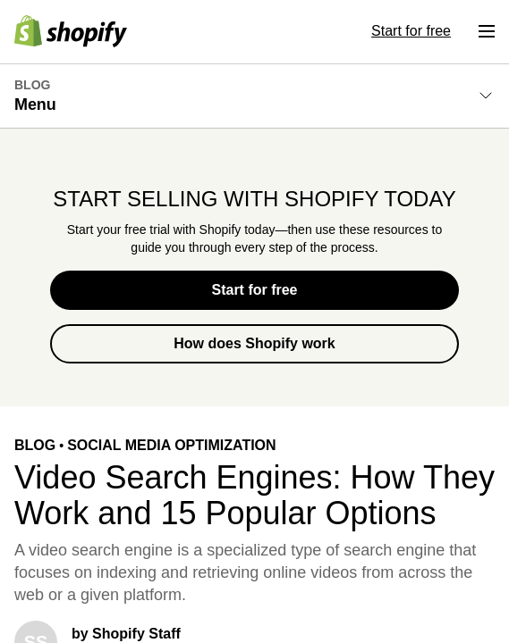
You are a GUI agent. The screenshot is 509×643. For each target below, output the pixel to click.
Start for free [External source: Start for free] (411, 30)
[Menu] (486, 31)
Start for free (254, 289)
